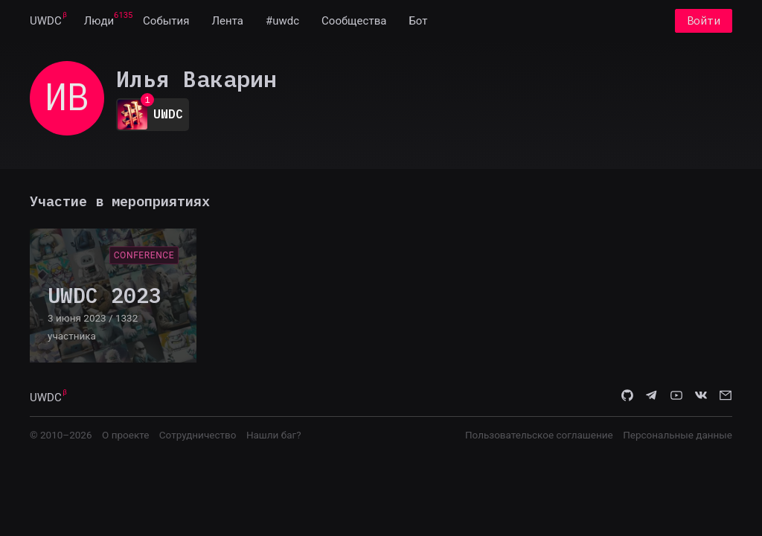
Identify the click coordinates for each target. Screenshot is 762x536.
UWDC (46, 21)
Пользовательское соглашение (539, 435)
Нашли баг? (273, 435)
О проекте (125, 435)
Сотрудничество (198, 435)
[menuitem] (46, 21)
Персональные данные (677, 435)
